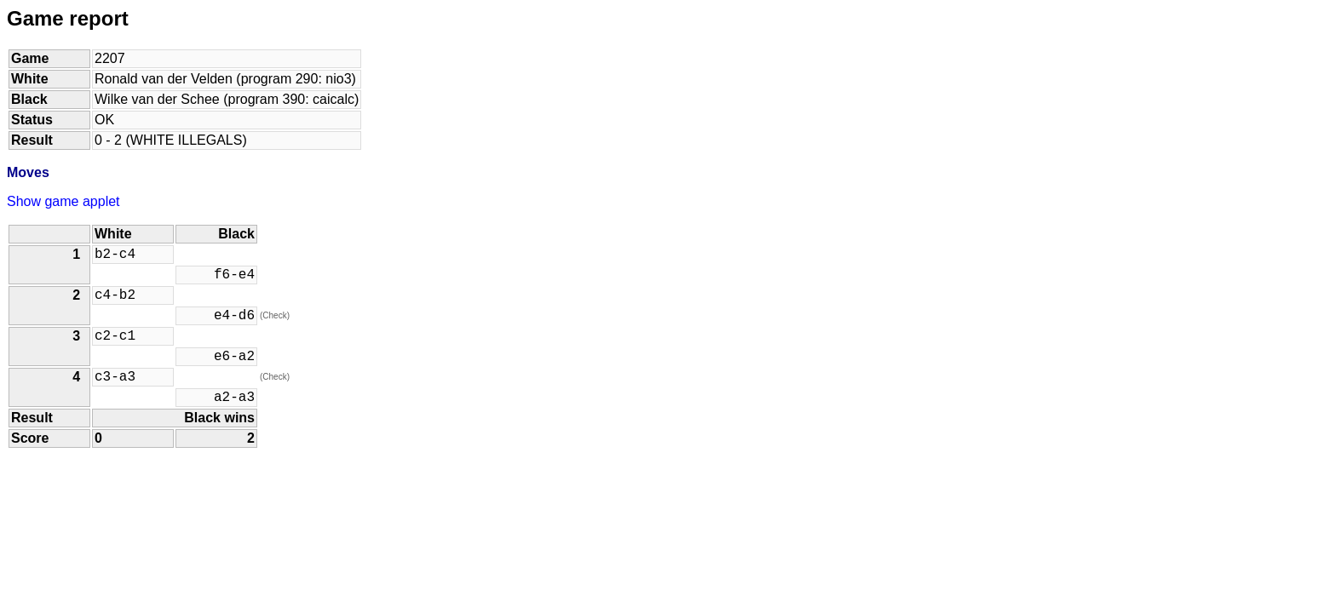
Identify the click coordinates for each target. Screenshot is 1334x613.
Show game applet (63, 201)
